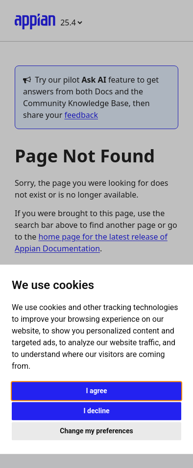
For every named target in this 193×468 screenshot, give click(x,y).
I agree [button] (96, 391)
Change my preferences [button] (96, 431)
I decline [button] (96, 411)
